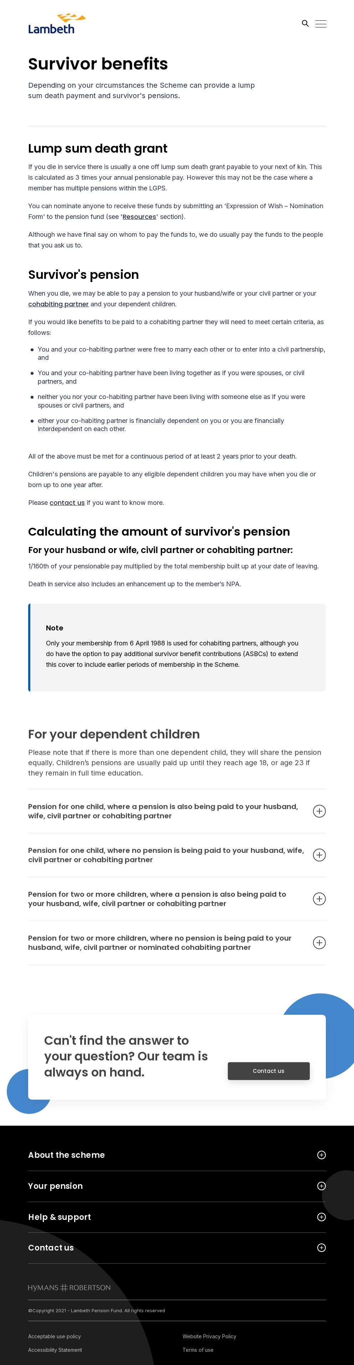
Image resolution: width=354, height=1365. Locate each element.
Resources (139, 217)
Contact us (268, 1078)
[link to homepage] (69, 1287)
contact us (67, 503)
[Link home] (60, 23)
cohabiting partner (58, 304)
